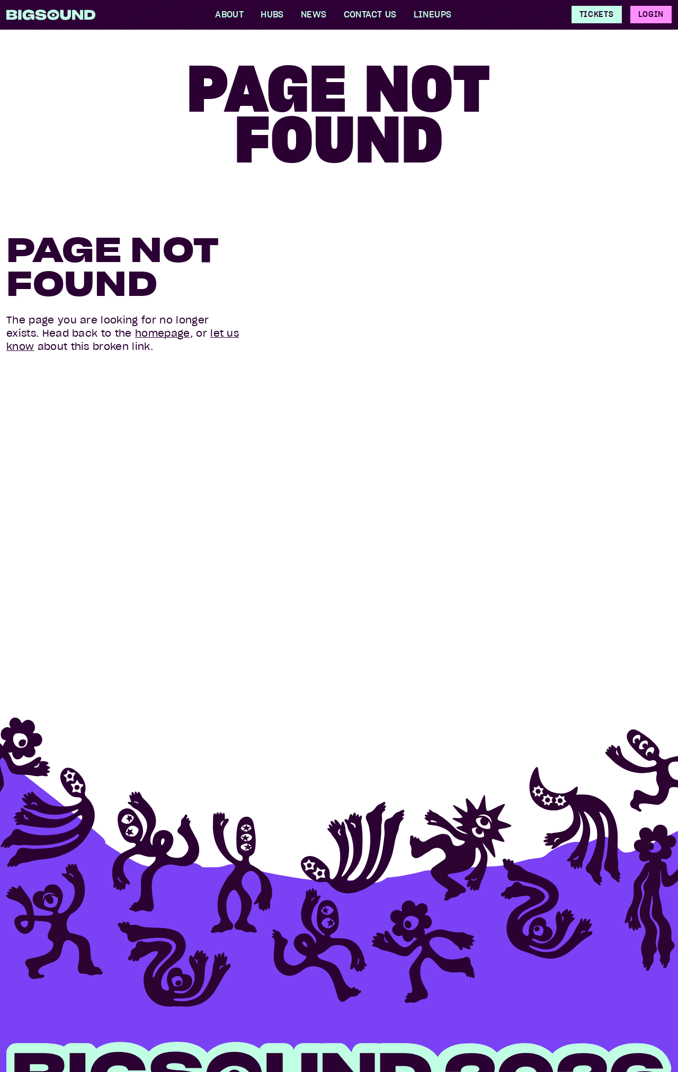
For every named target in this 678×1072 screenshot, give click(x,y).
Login (651, 14)
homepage (162, 333)
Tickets (596, 14)
